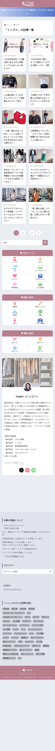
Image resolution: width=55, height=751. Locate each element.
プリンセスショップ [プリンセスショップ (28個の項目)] (20, 705)
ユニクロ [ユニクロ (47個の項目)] (6, 709)
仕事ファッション (40, 304)
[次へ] (38, 233)
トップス (15, 260)
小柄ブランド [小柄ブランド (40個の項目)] (36, 717)
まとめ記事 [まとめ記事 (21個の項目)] (16, 692)
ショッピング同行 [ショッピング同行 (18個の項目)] (37, 696)
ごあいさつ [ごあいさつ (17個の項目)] (6, 692)
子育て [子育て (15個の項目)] (20, 713)
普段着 (15, 304)
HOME (27, 741)
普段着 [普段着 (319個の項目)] (37, 721)
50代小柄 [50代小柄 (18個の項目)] (31, 680)
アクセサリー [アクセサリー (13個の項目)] (27, 692)
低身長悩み (15, 285)
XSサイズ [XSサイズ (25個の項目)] (36, 688)
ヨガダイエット (40, 277)
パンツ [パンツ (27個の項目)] (23, 700)
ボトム (40, 260)
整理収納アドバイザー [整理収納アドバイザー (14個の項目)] (10, 721)
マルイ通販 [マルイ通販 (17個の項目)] (39, 705)
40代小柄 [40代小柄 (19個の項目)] (23, 680)
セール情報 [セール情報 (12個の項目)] (6, 700)
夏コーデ (40, 340)
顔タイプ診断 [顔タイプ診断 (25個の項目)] (40, 725)
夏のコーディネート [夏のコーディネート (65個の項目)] (9, 713)
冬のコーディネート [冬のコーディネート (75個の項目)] (37, 709)
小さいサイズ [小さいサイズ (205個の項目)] (29, 713)
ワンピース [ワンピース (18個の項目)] (15, 709)
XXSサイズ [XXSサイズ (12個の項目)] (45, 688)
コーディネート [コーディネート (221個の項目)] (24, 696)
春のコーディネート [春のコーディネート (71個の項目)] (26, 721)
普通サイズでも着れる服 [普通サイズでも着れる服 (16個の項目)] (10, 725)
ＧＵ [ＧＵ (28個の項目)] (19, 729)
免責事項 (7, 657)
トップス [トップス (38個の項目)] (15, 700)
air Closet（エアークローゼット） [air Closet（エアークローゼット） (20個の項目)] (13, 684)
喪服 (40, 313)
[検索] (45, 242)
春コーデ (15, 340)
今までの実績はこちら (15, 628)
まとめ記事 (40, 285)
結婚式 (15, 313)
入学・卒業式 (40, 321)
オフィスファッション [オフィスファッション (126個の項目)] (10, 696)
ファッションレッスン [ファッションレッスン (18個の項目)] (35, 700)
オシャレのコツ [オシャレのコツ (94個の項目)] (38, 692)
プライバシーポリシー (12, 661)
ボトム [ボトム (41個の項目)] (31, 705)
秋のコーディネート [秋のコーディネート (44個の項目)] (27, 725)
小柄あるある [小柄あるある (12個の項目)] (7, 717)
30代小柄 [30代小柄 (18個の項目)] (14, 680)
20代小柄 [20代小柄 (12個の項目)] (6, 680)
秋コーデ (15, 349)
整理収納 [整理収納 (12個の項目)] (46, 717)
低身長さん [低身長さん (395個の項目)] (24, 709)
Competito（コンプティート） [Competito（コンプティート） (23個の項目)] (12, 688)
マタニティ (15, 277)
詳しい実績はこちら (16, 463)
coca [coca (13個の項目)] (28, 684)
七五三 (15, 321)
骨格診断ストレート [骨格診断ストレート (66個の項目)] (9, 729)
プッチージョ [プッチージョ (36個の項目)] (7, 705)
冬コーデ (40, 349)
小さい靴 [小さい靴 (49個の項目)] (39, 713)
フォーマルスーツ (40, 268)
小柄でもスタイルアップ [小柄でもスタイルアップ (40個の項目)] (21, 717)
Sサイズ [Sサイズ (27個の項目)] (27, 688)
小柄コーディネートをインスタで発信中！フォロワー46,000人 (27, 12)
